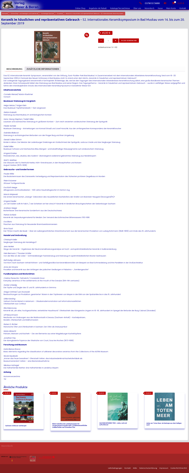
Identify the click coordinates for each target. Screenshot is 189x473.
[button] (86, 35)
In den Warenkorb (129, 40)
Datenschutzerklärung (148, 468)
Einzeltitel (60, 13)
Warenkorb (149, 8)
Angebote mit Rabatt (98, 8)
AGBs (135, 468)
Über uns (137, 8)
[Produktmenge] (108, 40)
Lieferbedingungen (115, 468)
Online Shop (80, 8)
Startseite (5, 13)
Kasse (160, 8)
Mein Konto (171, 8)
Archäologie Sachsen (47, 13)
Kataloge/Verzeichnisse (120, 8)
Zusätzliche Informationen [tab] (43, 69)
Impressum (163, 468)
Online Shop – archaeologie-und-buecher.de (24, 13)
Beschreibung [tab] (14, 69)
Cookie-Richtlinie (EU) (178, 468)
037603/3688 (149, 3)
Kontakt (182, 8)
